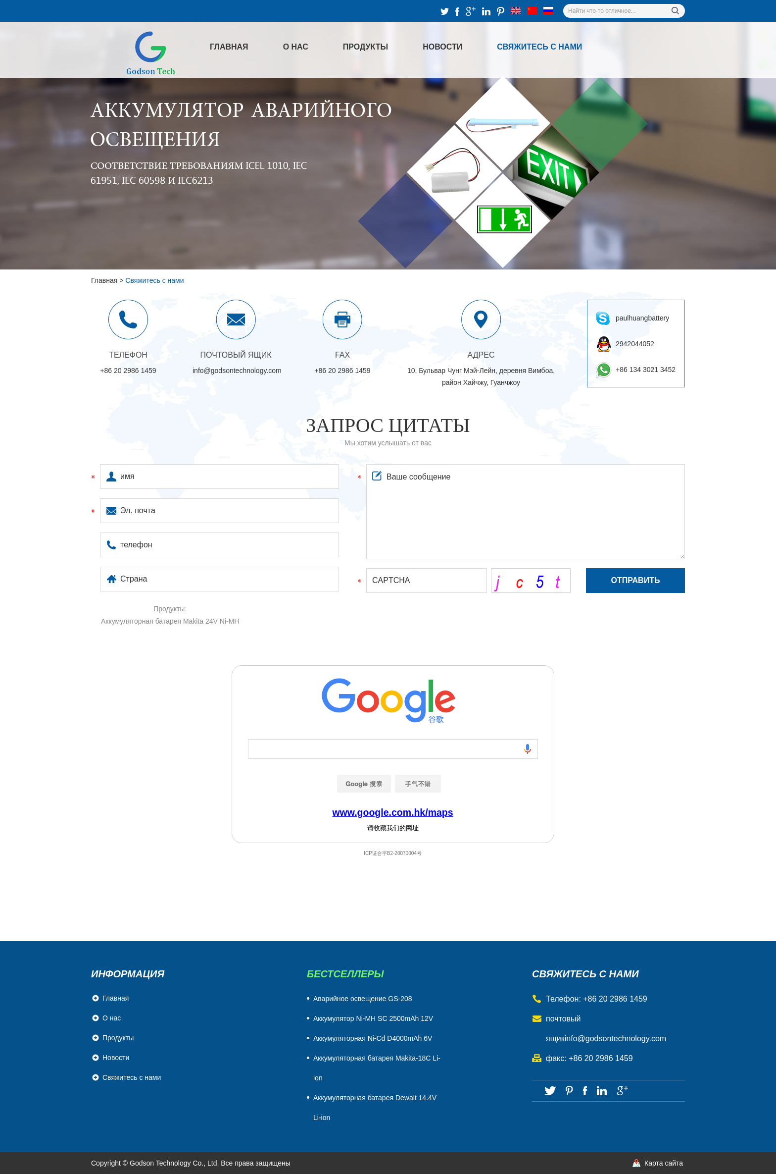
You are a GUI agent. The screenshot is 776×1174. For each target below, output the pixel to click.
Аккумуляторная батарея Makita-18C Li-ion (376, 1068)
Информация (127, 973)
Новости (442, 47)
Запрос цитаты (388, 425)
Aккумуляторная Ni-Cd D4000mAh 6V (372, 1038)
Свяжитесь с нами (539, 47)
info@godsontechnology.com (237, 370)
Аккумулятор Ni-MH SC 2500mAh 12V (373, 1018)
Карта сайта (663, 1163)
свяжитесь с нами (585, 973)
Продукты (365, 47)
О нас (295, 47)
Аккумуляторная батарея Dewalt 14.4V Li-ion (374, 1107)
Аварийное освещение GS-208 (362, 999)
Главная (229, 47)
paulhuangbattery (642, 318)
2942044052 (635, 344)
